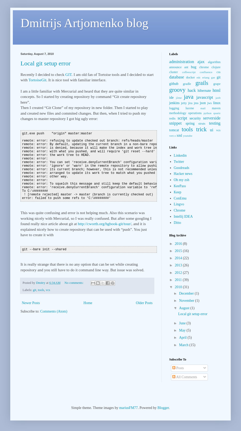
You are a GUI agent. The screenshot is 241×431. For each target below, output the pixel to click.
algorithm (214, 62)
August (184, 308)
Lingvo (179, 204)
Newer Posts (31, 303)
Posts (178, 368)
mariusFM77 (128, 408)
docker (190, 77)
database (176, 77)
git (34, 290)
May (182, 330)
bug (193, 67)
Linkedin (180, 155)
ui (211, 129)
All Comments (184, 377)
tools (41, 290)
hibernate (204, 91)
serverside (211, 118)
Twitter (179, 162)
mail (203, 108)
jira (190, 103)
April (183, 337)
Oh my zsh (181, 180)
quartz (216, 113)
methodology (177, 113)
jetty (184, 103)
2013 (179, 265)
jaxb (218, 97)
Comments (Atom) (53, 311)
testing (214, 123)
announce (175, 67)
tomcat (174, 130)
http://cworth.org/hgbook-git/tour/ (105, 224)
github (173, 84)
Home (88, 303)
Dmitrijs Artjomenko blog (84, 23)
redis (172, 118)
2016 (179, 244)
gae (213, 77)
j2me (179, 97)
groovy (177, 90)
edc (199, 77)
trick (201, 129)
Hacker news (183, 174)
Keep (178, 192)
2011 (179, 280)
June (182, 323)
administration (181, 61)
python (208, 113)
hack (192, 90)
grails (201, 83)
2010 (179, 287)
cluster (173, 72)
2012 (179, 273)
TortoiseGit (37, 80)
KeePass (180, 186)
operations (195, 113)
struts (201, 123)
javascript (204, 97)
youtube (187, 135)
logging (174, 108)
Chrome (179, 210)
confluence (206, 72)
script (182, 118)
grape (216, 84)
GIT (68, 74)
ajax (201, 61)
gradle (187, 84)
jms (196, 103)
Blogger (163, 408)
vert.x (172, 135)
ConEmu (180, 198)
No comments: (74, 283)
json (203, 103)
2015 (179, 251)
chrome (204, 67)
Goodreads (181, 168)
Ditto (177, 223)
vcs (48, 290)
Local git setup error (46, 63)
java (188, 97)
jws (209, 103)
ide (171, 97)
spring (190, 123)
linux (216, 103)
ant (186, 67)
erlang (205, 77)
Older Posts (144, 303)
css (218, 72)
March (184, 345)
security (195, 118)
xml (179, 135)
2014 (179, 258)
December (187, 293)
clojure (216, 67)
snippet (175, 123)
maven (216, 108)
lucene (190, 108)
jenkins (174, 103)
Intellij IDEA (183, 216)
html (216, 90)
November (187, 301)
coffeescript (189, 72)
